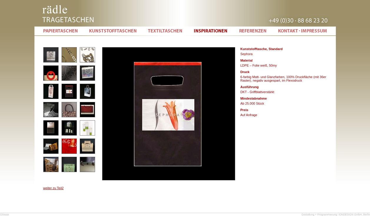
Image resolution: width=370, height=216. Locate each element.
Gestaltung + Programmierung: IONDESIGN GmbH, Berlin (335, 214)
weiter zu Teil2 (53, 188)
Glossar (4, 214)
